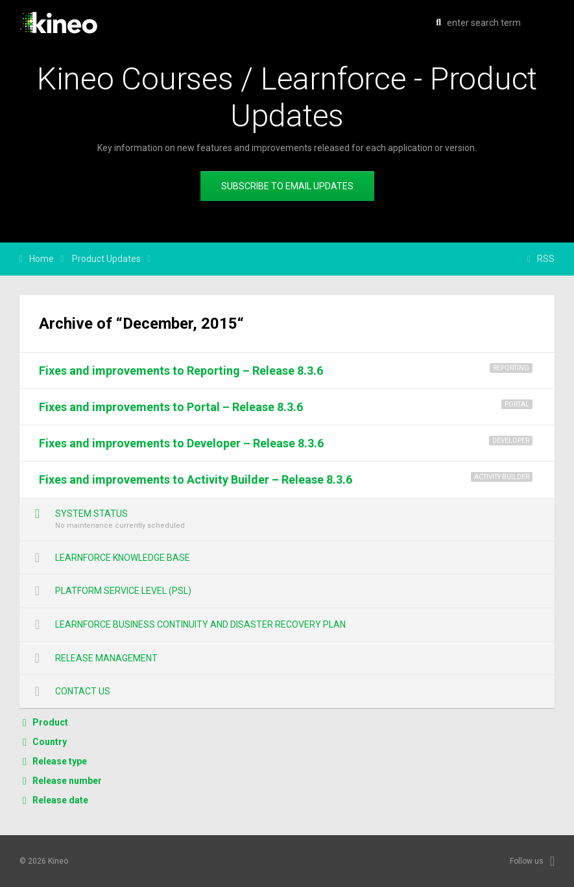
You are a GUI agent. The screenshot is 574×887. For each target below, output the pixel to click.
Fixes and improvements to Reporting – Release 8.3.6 (181, 370)
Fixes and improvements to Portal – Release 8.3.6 (171, 407)
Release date (60, 800)
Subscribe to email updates (287, 186)
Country (49, 742)
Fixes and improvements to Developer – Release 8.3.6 (181, 443)
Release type (59, 761)
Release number (67, 780)
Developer (510, 440)
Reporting (511, 368)
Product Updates (106, 259)
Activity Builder (501, 476)
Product (50, 722)
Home (41, 259)
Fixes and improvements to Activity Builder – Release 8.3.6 (195, 479)
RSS (546, 259)
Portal (517, 404)
